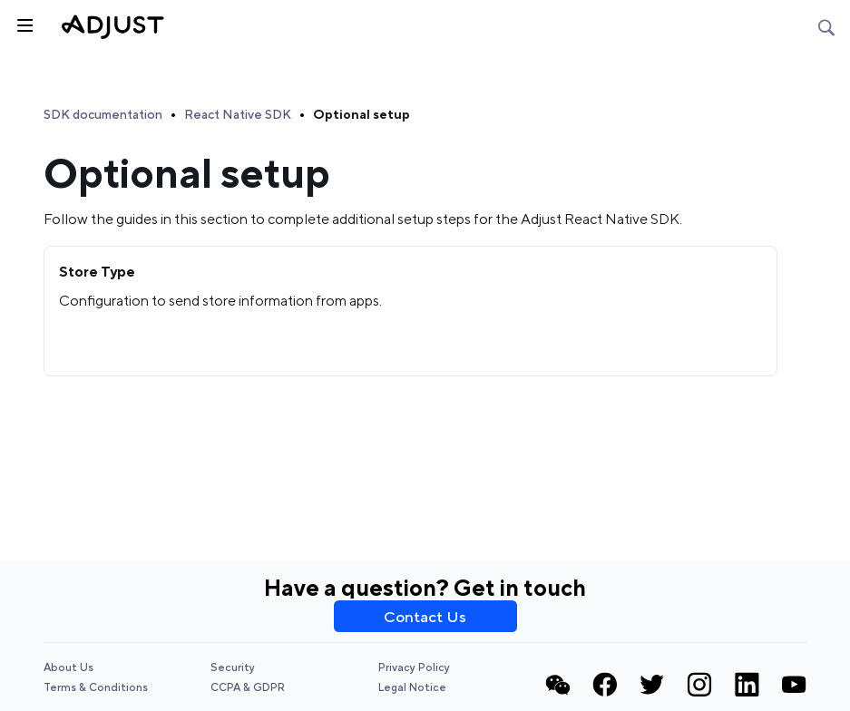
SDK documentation (103, 114)
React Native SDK (237, 114)
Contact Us (425, 617)
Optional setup (361, 114)
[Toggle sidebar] (24, 24)
